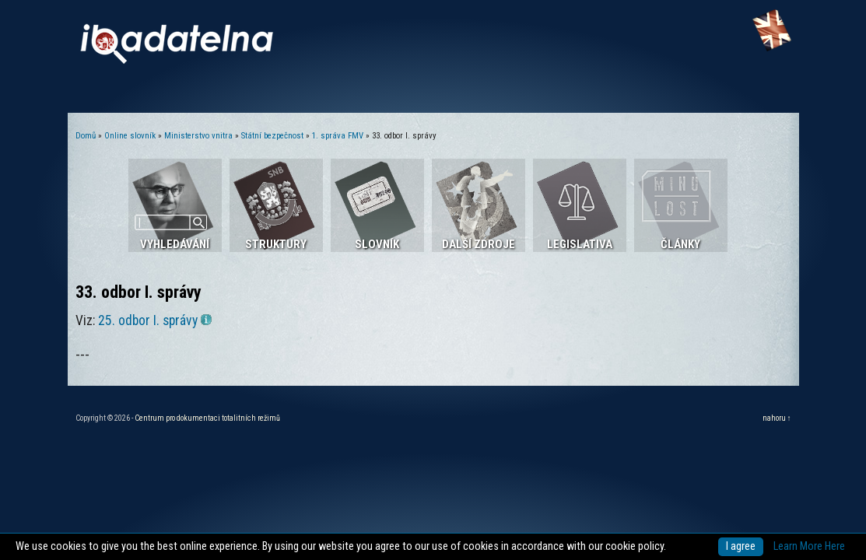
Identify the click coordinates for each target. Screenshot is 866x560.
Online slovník (130, 136)
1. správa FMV (337, 136)
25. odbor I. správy (155, 320)
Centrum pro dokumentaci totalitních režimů (207, 418)
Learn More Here (809, 546)
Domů (85, 136)
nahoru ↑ (777, 418)
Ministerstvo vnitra (198, 136)
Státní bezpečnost (272, 136)
